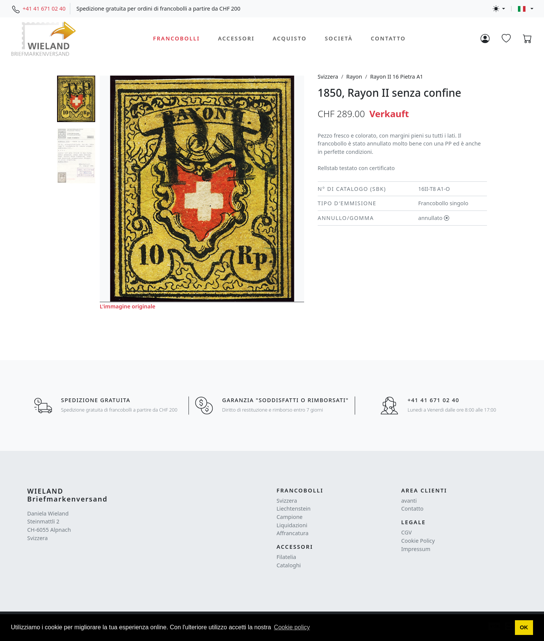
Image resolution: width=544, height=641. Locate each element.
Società (339, 38)
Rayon (354, 76)
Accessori (236, 38)
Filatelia (286, 556)
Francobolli (176, 38)
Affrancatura (293, 533)
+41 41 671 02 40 (44, 8)
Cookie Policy (418, 540)
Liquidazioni (292, 525)
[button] (524, 627)
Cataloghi (289, 565)
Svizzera (328, 76)
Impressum (415, 549)
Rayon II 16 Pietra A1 (396, 76)
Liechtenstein (294, 508)
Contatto (388, 38)
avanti (409, 500)
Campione (290, 516)
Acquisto (290, 38)
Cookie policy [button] (292, 627)
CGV (406, 532)
